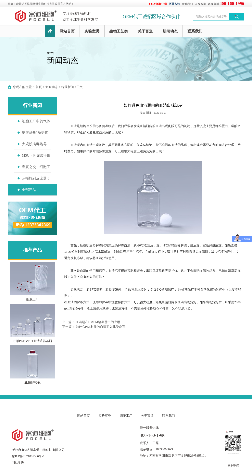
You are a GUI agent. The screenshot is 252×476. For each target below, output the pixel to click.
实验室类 (91, 31)
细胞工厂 (126, 415)
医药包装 (174, 4)
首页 (39, 87)
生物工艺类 (118, 31)
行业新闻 (67, 87)
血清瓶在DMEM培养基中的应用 (98, 322)
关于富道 (145, 31)
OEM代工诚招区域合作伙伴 (151, 16)
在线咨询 (200, 4)
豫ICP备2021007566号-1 (28, 456)
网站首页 (67, 31)
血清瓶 (144, 126)
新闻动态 (170, 31)
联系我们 (187, 4)
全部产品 (29, 190)
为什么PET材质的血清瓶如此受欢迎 (100, 326)
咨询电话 (226, 4)
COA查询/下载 (158, 4)
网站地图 (18, 462)
